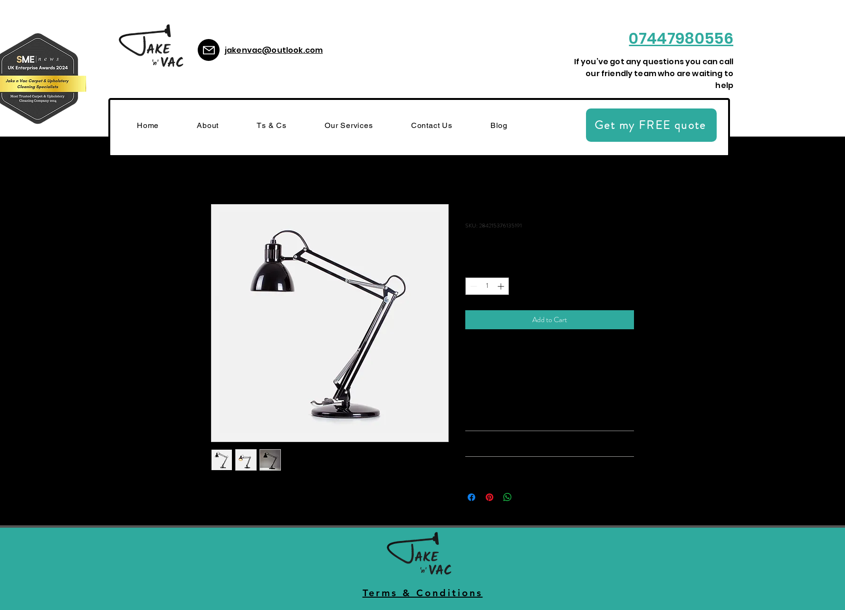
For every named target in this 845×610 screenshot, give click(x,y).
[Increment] (502, 286)
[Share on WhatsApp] (507, 497)
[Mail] (209, 50)
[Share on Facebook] (471, 497)
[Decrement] (473, 286)
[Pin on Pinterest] (489, 497)
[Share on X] (525, 497)
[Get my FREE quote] (651, 125)
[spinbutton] (487, 286)
